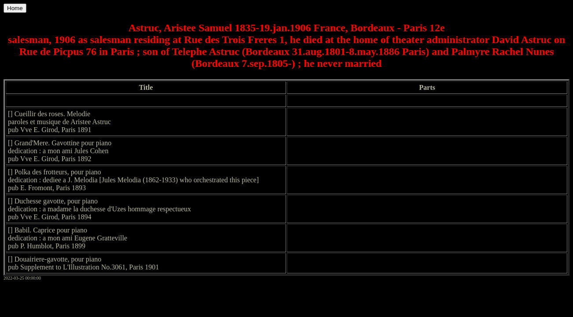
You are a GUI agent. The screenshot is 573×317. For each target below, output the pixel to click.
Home (15, 8)
